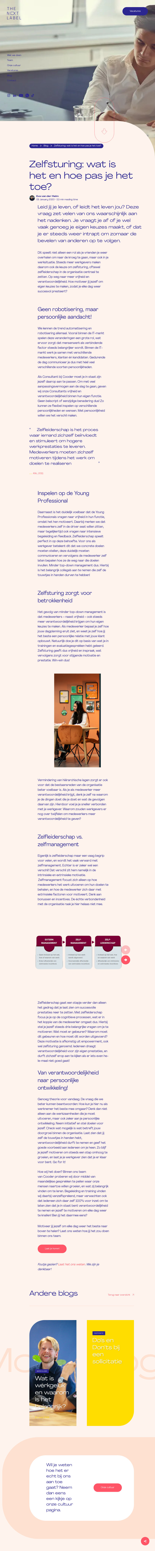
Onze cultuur (107, 1487)
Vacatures (135, 11)
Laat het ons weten (71, 1264)
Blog (46, 146)
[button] (125, 959)
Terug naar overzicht (121, 1295)
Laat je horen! (52, 1249)
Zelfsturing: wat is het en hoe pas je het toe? (77, 146)
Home (35, 146)
